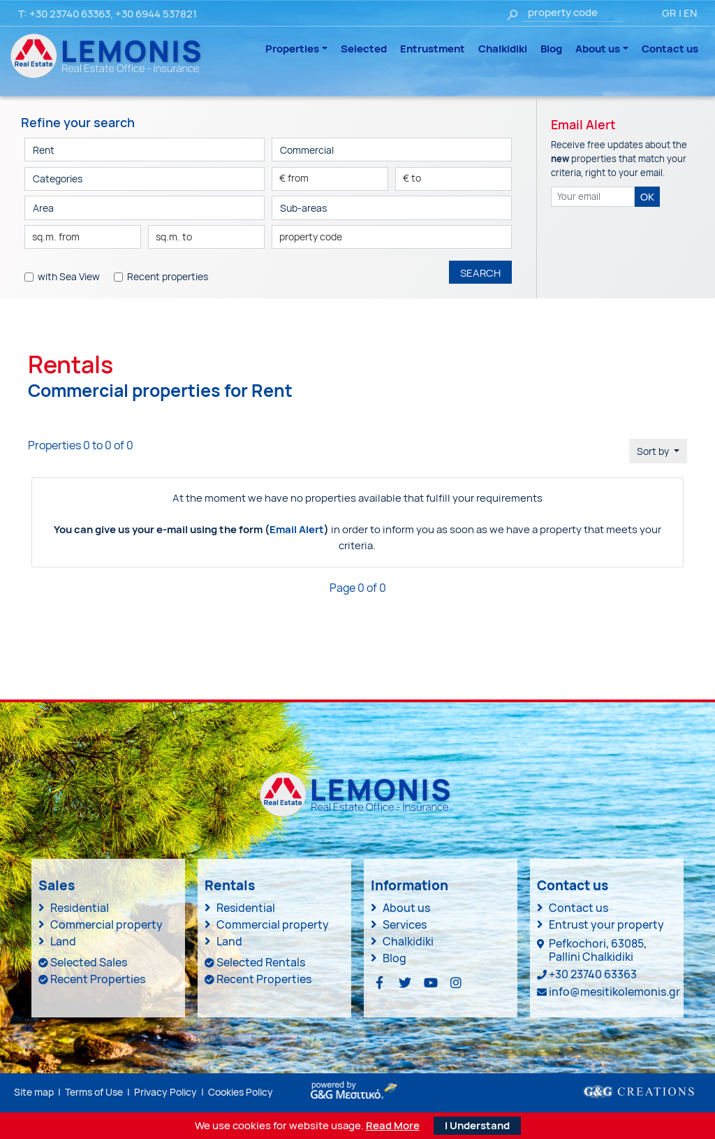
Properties (292, 48)
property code (310, 236)
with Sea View (69, 276)
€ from (294, 177)
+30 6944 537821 (156, 13)
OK (647, 196)
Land (63, 941)
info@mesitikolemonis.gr (614, 991)
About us (597, 48)
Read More (393, 1125)
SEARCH (480, 273)
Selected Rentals (260, 962)
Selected (364, 48)
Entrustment (432, 48)
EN (690, 13)
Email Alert (297, 529)
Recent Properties (97, 979)
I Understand (477, 1125)
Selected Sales (88, 962)
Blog (551, 48)
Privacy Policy (165, 1091)
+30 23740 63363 (69, 13)
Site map (34, 1091)
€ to (412, 177)
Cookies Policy (240, 1091)
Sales (56, 885)
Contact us (670, 48)
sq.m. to (174, 236)
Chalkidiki (502, 48)
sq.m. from (56, 236)
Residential (79, 907)
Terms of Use (94, 1091)
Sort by (654, 451)
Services (405, 924)
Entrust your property (606, 924)
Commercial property (106, 924)
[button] (144, 179)
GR (669, 13)
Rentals (230, 885)
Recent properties (167, 276)
